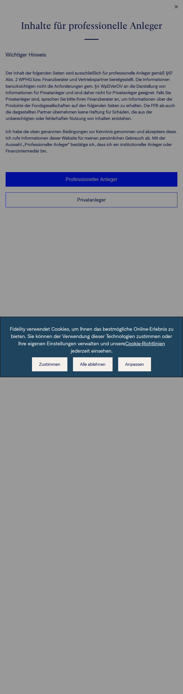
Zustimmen (49, 364)
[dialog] (91, 347)
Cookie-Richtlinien (145, 344)
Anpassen (134, 364)
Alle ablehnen (93, 364)
